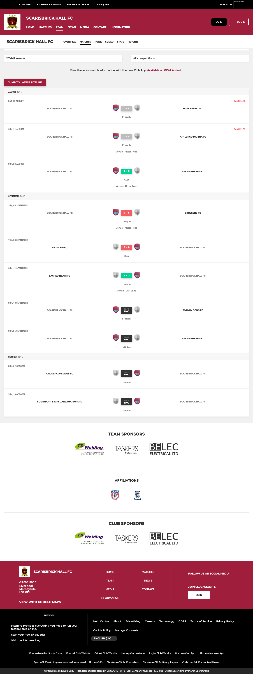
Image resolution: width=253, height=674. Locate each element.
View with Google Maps (40, 602)
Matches (85, 41)
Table (98, 41)
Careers (150, 621)
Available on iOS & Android (164, 70)
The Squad (102, 4)
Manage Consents (126, 630)
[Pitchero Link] (241, 6)
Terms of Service (201, 621)
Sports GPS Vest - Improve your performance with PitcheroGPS (68, 662)
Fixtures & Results (49, 4)
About (117, 621)
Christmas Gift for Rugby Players (160, 662)
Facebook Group (78, 4)
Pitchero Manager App (211, 653)
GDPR (182, 621)
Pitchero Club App (185, 653)
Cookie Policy (102, 630)
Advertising (133, 621)
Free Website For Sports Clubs (45, 653)
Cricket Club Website (105, 653)
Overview (69, 41)
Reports (133, 41)
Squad (109, 41)
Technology (166, 621)
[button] (30, 27)
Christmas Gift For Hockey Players (200, 662)
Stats (120, 41)
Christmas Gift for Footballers (122, 662)
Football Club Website (78, 653)
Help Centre (101, 621)
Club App (25, 4)
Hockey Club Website (133, 653)
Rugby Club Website (160, 653)
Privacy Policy (225, 621)
